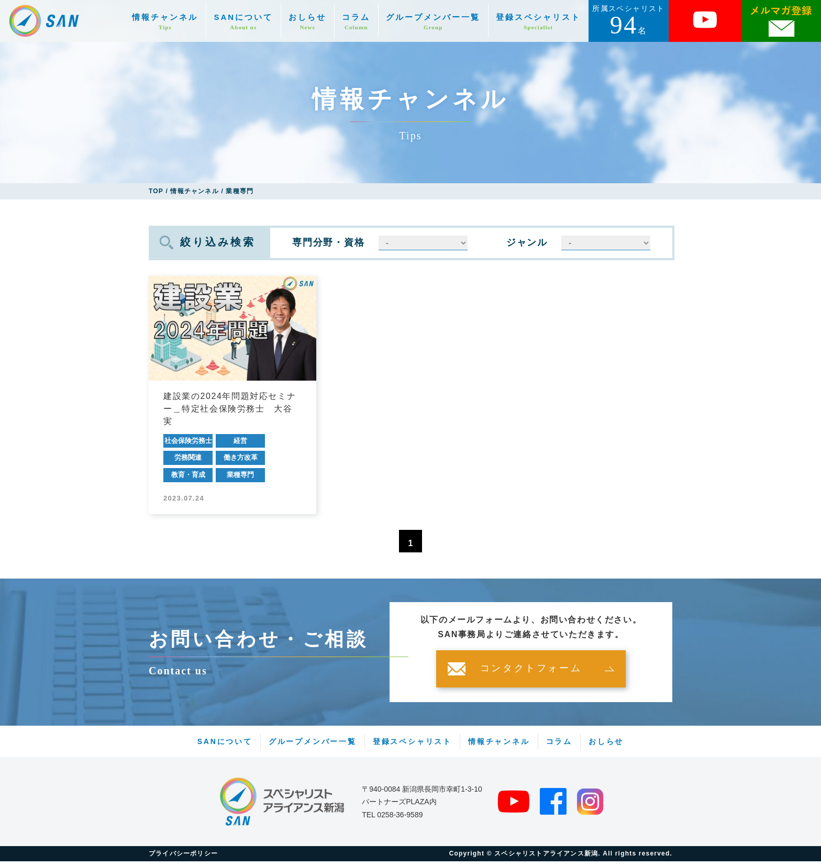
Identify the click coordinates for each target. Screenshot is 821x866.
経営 (240, 441)
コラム (356, 22)
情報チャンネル (165, 22)
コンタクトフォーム (531, 673)
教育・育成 (188, 475)
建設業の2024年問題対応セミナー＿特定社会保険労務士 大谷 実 (229, 409)
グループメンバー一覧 (433, 22)
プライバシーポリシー (183, 858)
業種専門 (240, 475)
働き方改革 (241, 457)
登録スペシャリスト (538, 22)
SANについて (243, 22)
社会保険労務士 (188, 441)
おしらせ (307, 22)
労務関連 (188, 457)
